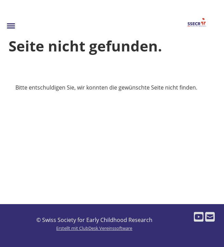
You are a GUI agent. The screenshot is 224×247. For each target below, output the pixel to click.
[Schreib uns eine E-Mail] (210, 216)
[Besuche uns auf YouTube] (198, 216)
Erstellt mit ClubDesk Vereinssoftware (94, 228)
